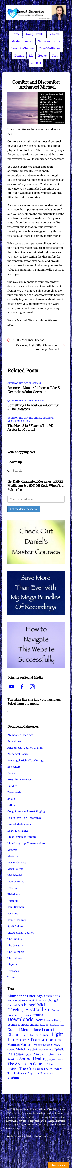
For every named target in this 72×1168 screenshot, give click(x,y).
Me (31, 55)
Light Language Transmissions (26, 843)
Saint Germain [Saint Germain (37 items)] (51, 1054)
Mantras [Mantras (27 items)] (13, 1045)
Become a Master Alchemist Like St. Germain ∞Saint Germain (34, 390)
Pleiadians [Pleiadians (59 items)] (16, 1054)
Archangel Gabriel (18, 754)
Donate (19, 55)
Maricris (12, 856)
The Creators (37, 400)
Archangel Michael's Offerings (25, 760)
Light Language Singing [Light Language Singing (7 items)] (37, 1035)
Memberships (15, 881)
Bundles (12, 786)
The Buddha (14, 939)
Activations (14, 741)
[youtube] (11, 686)
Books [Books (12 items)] (55, 1010)
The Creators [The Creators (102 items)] (31, 1068)
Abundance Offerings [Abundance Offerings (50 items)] (25, 996)
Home (16, 34)
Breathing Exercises (19, 779)
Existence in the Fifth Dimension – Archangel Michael (37, 347)
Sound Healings (16, 920)
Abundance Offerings (20, 735)
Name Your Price (49, 41)
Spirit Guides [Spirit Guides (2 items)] (56, 1059)
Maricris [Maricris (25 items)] (26, 1044)
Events (11, 798)
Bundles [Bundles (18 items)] (37, 1015)
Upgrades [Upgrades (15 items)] (46, 1073)
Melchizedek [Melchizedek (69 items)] (27, 1049)
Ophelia (12, 888)
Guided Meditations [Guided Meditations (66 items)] (24, 1030)
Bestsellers (14, 766)
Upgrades (13, 971)
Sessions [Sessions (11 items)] (13, 1059)
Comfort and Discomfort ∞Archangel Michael (36, 85)
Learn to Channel (22, 48)
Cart (55, 55)
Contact (36, 62)
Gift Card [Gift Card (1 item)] (49, 1020)
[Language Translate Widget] (19, 711)
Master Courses (22, 41)
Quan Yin (13, 900)
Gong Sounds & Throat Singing (26, 811)
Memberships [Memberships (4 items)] (46, 1050)
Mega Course (15, 868)
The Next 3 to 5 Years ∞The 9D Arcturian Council (30, 428)
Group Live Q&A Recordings (24, 817)
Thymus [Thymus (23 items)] (33, 1073)
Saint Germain (16, 907)
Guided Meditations (19, 824)
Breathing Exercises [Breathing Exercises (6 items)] (19, 1015)
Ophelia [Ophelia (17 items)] (59, 1049)
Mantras (12, 849)
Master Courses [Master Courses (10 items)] (43, 1044)
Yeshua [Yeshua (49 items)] (13, 1078)
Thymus (12, 964)
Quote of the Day (17, 383)
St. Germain (36, 383)
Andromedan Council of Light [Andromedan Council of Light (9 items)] (25, 1000)
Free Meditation (50, 48)
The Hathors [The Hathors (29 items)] (16, 1073)
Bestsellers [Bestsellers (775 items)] (38, 1009)
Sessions (54, 34)
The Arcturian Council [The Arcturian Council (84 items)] (27, 1064)
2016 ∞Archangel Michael (29, 340)
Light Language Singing (21, 836)
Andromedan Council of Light (25, 747)
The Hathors (14, 958)
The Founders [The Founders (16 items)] (53, 1069)
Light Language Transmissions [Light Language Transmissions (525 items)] (35, 1037)
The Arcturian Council (20, 932)
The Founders (15, 951)
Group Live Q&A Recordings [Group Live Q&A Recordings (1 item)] (52, 1025)
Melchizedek (15, 875)
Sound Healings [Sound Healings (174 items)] (34, 1059)
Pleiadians (13, 894)
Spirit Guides (15, 926)
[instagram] (32, 686)
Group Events (34, 34)
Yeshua (11, 977)
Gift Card (12, 805)
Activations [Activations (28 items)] (51, 996)
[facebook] (22, 686)
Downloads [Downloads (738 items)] (20, 1019)
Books (42, 55)
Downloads (14, 792)
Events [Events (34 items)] (39, 1020)
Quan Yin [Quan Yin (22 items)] (32, 1054)
